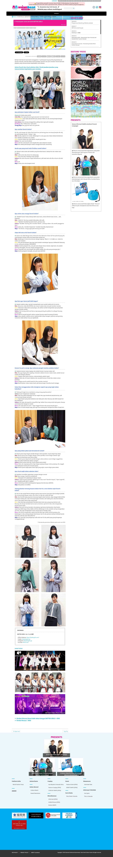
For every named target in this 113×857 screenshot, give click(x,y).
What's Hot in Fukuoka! (35, 13)
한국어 (64, 0)
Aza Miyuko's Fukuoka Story (56, 784)
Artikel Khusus (92, 13)
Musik (27, 27)
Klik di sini (25, 642)
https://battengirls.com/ (33, 637)
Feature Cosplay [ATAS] (55, 787)
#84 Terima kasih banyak (77, 28)
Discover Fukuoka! (63, 13)
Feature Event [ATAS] (72, 784)
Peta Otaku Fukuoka (71, 796)
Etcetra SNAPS (52, 805)
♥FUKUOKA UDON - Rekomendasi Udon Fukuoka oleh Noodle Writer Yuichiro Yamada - (84, 38)
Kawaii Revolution (35, 793)
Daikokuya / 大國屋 (76, 32)
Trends (31, 27)
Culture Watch (34, 790)
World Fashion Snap (18, 784)
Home (15, 16)
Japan (15, 27)
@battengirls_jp (26, 639)
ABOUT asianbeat (35, 852)
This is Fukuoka (88, 796)
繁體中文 (74, 0)
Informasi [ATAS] (53, 799)
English (79, 0)
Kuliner (50, 13)
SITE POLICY (15, 852)
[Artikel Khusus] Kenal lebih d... (32, 16)
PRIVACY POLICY (24, 852)
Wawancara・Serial (78, 13)
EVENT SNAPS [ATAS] (71, 787)
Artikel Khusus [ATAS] (54, 802)
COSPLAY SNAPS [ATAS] (55, 790)
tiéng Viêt (89, 0)
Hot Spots (87, 793)
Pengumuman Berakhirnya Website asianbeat (82, 23)
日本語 (60, 0)
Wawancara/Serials (21, 27)
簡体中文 (69, 0)
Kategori (20, 13)
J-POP (34, 27)
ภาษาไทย (84, 0)
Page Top (66, 731)
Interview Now (88, 784)
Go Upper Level (16, 731)
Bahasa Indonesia (96, 0)
